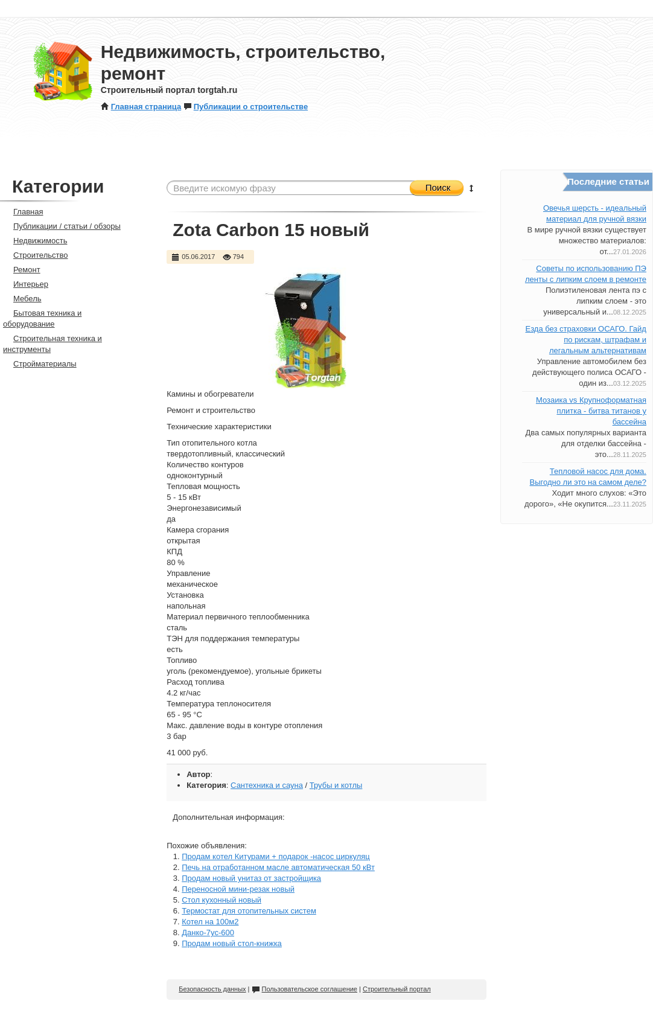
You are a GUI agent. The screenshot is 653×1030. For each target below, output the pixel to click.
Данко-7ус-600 (208, 932)
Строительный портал (397, 989)
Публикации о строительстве (245, 106)
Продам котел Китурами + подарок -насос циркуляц (276, 856)
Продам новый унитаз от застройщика (251, 878)
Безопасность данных (212, 989)
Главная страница (141, 106)
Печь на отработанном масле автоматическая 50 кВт (278, 867)
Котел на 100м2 (210, 921)
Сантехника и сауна (267, 785)
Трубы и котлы (336, 785)
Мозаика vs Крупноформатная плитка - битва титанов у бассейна (591, 410)
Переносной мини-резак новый (238, 889)
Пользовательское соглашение (304, 989)
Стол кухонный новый (221, 899)
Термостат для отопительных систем (249, 910)
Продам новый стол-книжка (232, 943)
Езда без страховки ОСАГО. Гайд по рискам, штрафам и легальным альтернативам (585, 339)
